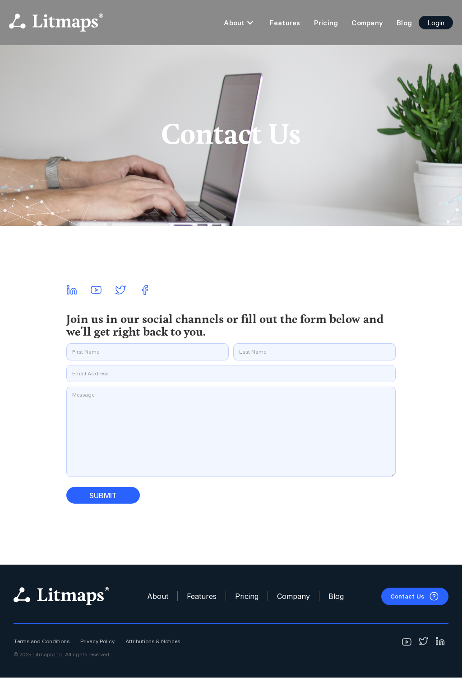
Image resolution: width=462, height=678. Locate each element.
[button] (239, 22)
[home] (56, 22)
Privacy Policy (97, 641)
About (157, 596)
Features (285, 23)
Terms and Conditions (41, 641)
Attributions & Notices (152, 641)
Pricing (326, 23)
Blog (404, 23)
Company (367, 23)
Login (435, 23)
